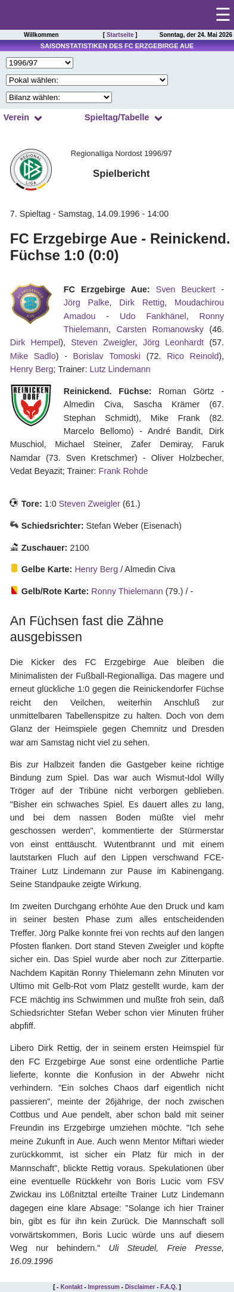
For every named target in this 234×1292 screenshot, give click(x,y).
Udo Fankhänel (153, 316)
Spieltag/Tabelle (117, 117)
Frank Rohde (123, 471)
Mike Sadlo (33, 356)
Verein (16, 117)
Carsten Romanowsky (160, 329)
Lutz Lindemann (119, 369)
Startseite (120, 35)
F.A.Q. (168, 1287)
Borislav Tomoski (107, 356)
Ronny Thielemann (127, 591)
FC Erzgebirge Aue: (107, 289)
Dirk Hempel (35, 342)
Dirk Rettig (141, 302)
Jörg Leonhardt (173, 342)
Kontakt (71, 1287)
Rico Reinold (193, 356)
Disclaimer (140, 1287)
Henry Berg (32, 369)
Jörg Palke (87, 302)
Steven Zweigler (103, 342)
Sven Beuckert (186, 289)
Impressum (104, 1287)
